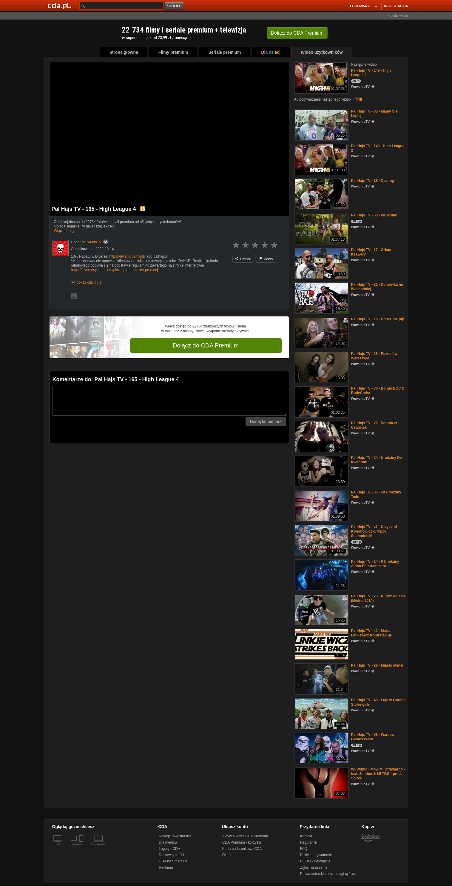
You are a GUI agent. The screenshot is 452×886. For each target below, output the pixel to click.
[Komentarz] (169, 401)
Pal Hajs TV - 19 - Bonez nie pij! (377, 319)
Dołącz (297, 33)
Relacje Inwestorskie (175, 836)
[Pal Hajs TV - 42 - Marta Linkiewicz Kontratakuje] (321, 644)
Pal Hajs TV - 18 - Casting (372, 181)
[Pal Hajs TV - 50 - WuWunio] (321, 228)
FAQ (303, 849)
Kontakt (306, 836)
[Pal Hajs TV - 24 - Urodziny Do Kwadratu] (321, 471)
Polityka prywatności (316, 855)
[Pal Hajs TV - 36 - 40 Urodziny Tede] (321, 505)
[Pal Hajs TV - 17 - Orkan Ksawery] (321, 263)
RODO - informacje (315, 861)
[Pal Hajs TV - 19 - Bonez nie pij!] (321, 332)
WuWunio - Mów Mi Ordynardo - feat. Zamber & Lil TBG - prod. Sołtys (378, 773)
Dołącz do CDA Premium (206, 345)
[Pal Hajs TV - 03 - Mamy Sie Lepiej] (321, 124)
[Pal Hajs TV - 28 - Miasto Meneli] (321, 678)
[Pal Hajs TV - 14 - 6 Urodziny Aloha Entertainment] (321, 574)
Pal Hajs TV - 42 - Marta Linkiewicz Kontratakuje (371, 633)
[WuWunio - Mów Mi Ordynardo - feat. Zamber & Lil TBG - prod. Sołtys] (321, 782)
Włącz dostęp (64, 231)
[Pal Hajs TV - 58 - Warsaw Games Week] (321, 748)
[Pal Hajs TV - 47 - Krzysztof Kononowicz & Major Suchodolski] (321, 540)
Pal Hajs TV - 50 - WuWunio (374, 215)
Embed (243, 259)
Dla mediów (168, 842)
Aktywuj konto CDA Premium (245, 836)
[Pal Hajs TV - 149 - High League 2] (321, 77)
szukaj (174, 6)
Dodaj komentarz (266, 421)
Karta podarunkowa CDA (242, 849)
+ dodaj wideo (398, 15)
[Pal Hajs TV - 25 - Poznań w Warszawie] (321, 367)
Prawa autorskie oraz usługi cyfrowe (328, 874)
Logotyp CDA (169, 849)
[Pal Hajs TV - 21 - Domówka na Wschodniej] (321, 297)
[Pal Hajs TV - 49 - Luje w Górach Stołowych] (321, 713)
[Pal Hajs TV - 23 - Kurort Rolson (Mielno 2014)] (321, 609)
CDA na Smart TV (173, 861)
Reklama (166, 867)
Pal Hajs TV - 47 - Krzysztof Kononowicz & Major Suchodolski (374, 531)
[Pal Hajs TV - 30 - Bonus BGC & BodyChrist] (321, 401)
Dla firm (228, 855)
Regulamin (308, 842)
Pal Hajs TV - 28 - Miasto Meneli (378, 665)
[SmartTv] (82, 848)
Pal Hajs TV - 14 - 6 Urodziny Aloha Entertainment (375, 563)
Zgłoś (266, 259)
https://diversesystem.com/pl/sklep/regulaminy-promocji (115, 270)
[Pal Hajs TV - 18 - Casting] (321, 194)
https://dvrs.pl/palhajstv (127, 256)
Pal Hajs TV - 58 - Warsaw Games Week (372, 737)
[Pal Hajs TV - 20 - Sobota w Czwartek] (321, 436)
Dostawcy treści (171, 855)
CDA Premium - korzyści (241, 842)
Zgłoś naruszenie (313, 867)
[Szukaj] (121, 6)
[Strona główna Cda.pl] (60, 5)
